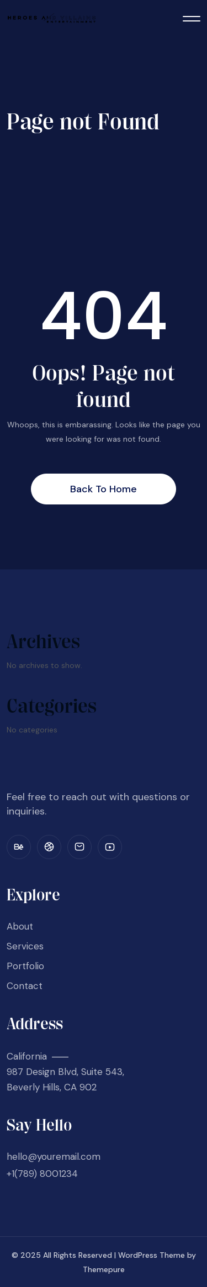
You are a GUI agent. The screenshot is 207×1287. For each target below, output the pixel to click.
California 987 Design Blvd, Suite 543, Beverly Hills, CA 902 (65, 1071)
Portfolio (25, 966)
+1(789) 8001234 (42, 1173)
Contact (25, 986)
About (20, 926)
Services (25, 946)
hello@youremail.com (53, 1156)
